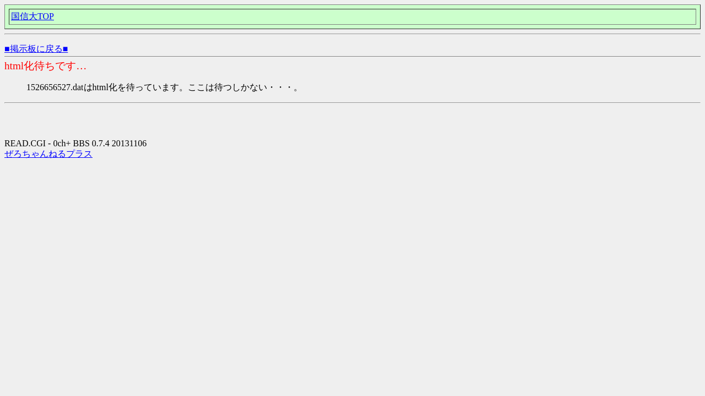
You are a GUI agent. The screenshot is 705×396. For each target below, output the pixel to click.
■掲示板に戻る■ (36, 48)
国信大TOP (32, 16)
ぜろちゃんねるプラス (48, 153)
